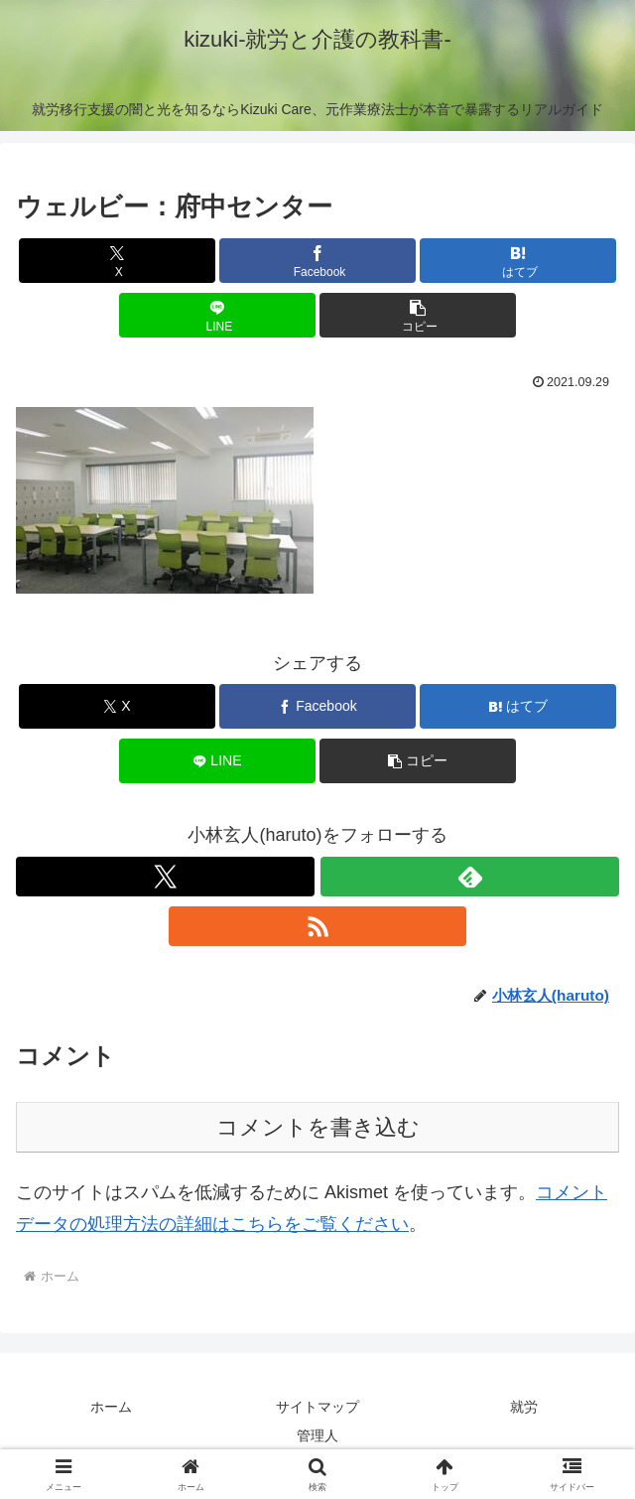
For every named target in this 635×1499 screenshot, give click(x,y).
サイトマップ (317, 1407)
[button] (417, 315)
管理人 (317, 1435)
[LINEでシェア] (217, 315)
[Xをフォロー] (165, 876)
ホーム (111, 1407)
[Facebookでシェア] (317, 260)
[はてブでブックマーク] (518, 260)
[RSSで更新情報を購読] (318, 926)
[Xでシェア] (117, 260)
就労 (524, 1407)
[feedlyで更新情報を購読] (469, 876)
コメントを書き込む (318, 1127)
